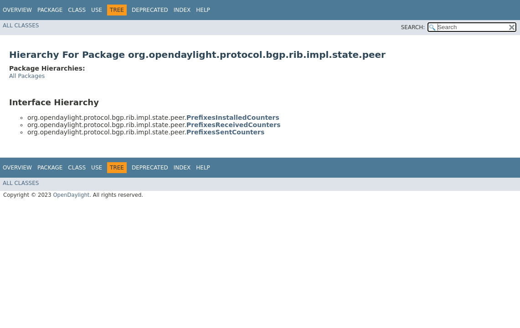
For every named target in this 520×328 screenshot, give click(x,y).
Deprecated (150, 10)
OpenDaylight (71, 195)
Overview (17, 10)
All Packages (27, 75)
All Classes (21, 25)
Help (203, 10)
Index (182, 10)
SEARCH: (413, 27)
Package (49, 10)
